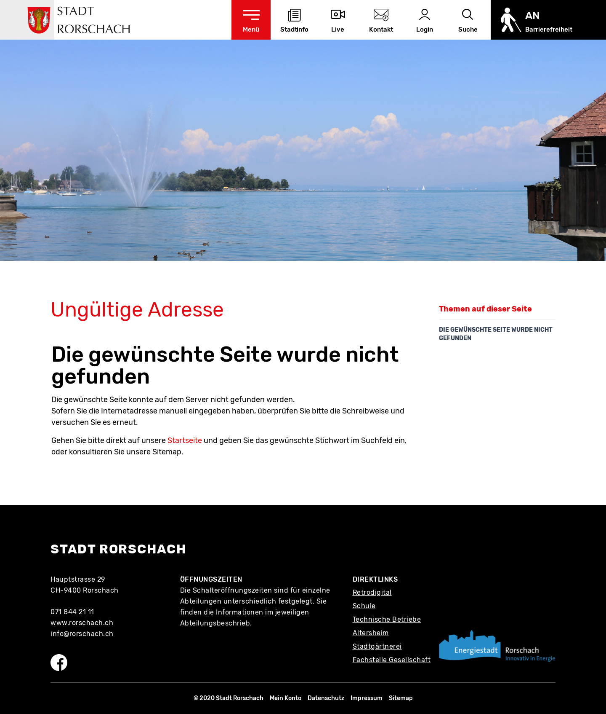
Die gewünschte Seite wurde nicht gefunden (496, 334)
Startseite (184, 440)
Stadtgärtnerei (377, 646)
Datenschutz (326, 698)
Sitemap (401, 698)
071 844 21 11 (72, 612)
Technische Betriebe (387, 619)
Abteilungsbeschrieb (215, 623)
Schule (364, 606)
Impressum (367, 698)
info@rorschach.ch (82, 634)
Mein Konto (285, 698)
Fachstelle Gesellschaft (392, 660)
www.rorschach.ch (81, 623)
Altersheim (371, 633)
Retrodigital (372, 592)
